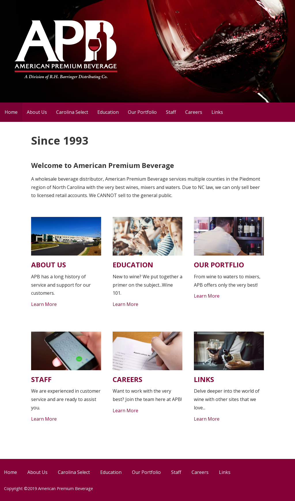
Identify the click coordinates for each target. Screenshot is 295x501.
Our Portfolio (142, 112)
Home (11, 112)
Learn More (44, 304)
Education (108, 112)
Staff (171, 112)
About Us (37, 112)
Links (217, 112)
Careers (193, 112)
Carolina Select (72, 112)
